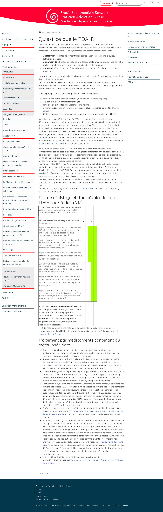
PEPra (131, 82)
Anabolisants (8, 77)
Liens (38, 492)
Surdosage (8, 250)
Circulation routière (11, 103)
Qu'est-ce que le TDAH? (13, 226)
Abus (5, 124)
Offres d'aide (134, 52)
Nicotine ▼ (7, 292)
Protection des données (47, 499)
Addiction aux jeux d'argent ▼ (18, 39)
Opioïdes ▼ (8, 298)
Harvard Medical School (49, 334)
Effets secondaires (11, 171)
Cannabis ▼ (8, 50)
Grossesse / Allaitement (13, 176)
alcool (51, 143)
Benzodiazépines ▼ (11, 97)
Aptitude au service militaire (15, 130)
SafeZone (132, 57)
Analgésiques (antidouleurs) (15, 83)
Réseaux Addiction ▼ (138, 62)
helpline (106, 3)
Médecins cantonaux (137, 41)
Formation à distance (138, 77)
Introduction (8, 72)
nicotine (42, 143)
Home (5, 33)
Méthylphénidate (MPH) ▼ (14, 114)
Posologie (7, 215)
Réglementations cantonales (141, 47)
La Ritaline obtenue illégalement (17, 182)
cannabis (62, 143)
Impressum (43, 473)
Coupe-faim (8, 109)
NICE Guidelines (87, 188)
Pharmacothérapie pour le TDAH (17, 209)
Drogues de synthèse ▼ (14, 61)
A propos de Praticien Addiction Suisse (54, 486)
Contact (39, 489)
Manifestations (134, 71)
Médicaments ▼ (10, 67)
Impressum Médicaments (14, 286)
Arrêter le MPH (9, 136)
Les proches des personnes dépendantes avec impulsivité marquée (16, 200)
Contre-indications (11, 156)
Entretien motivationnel (14, 305)
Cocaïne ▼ (7, 55)
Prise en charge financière (14, 220)
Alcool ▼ (6, 44)
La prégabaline (9, 271)
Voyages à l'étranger (12, 255)
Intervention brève (12, 311)
